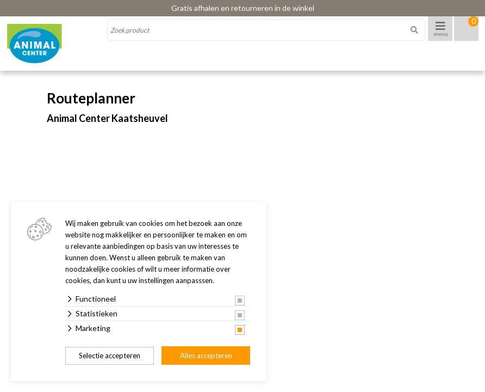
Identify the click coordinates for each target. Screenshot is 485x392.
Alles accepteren (206, 355)
